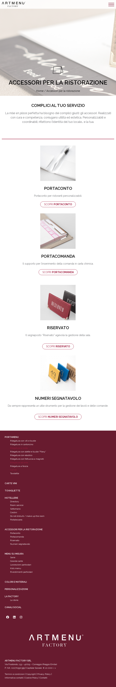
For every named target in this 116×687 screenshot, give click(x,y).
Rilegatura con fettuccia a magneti (27, 459)
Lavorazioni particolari (20, 565)
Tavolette (14, 473)
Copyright (31, 674)
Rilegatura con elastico (21, 455)
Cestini (13, 512)
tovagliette (12, 490)
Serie (12, 557)
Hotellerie (11, 498)
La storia (14, 600)
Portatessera (16, 519)
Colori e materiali (16, 582)
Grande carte (16, 561)
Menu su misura (14, 554)
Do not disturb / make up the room (27, 516)
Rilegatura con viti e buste (23, 441)
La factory (11, 596)
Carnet (13, 470)
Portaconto (15, 533)
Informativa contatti (14, 678)
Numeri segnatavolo (20, 544)
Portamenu (12, 437)
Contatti (43, 678)
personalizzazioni (16, 589)
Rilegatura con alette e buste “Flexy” (28, 452)
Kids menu (15, 568)
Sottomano (15, 509)
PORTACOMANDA (58, 256)
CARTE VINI (11, 483)
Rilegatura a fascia (19, 466)
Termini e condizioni (15, 674)
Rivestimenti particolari (21, 572)
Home (40, 90)
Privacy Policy (44, 674)
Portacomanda (17, 536)
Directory (14, 501)
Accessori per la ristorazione (24, 529)
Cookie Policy (31, 678)
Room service (16, 505)
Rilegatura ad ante (19, 462)
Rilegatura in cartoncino (21, 444)
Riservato (14, 540)
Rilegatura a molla (19, 448)
